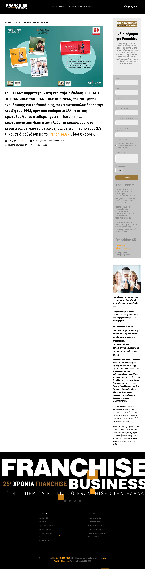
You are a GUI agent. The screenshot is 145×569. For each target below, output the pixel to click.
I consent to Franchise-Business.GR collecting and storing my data (127, 146)
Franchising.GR (44, 522)
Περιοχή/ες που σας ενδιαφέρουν (122, 129)
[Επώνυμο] (126, 102)
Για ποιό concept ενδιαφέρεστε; (126, 118)
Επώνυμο (119, 98)
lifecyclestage (120, 166)
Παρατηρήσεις (120, 152)
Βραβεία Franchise (45, 529)
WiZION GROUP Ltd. (62, 561)
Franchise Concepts (95, 522)
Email (117, 78)
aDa (40, 537)
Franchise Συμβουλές (95, 529)
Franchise (22, 140)
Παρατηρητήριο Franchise (97, 533)
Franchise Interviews (95, 525)
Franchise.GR (59, 134)
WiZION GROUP (44, 540)
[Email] (126, 82)
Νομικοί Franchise (45, 533)
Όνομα (118, 88)
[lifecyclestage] (119, 170)
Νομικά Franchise (94, 537)
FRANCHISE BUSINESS (61, 558)
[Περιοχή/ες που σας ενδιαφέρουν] (126, 134)
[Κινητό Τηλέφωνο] (126, 112)
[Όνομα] (126, 92)
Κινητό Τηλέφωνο (122, 108)
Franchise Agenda (94, 518)
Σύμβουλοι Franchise (46, 525)
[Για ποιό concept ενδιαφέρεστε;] (126, 122)
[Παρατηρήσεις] (126, 158)
